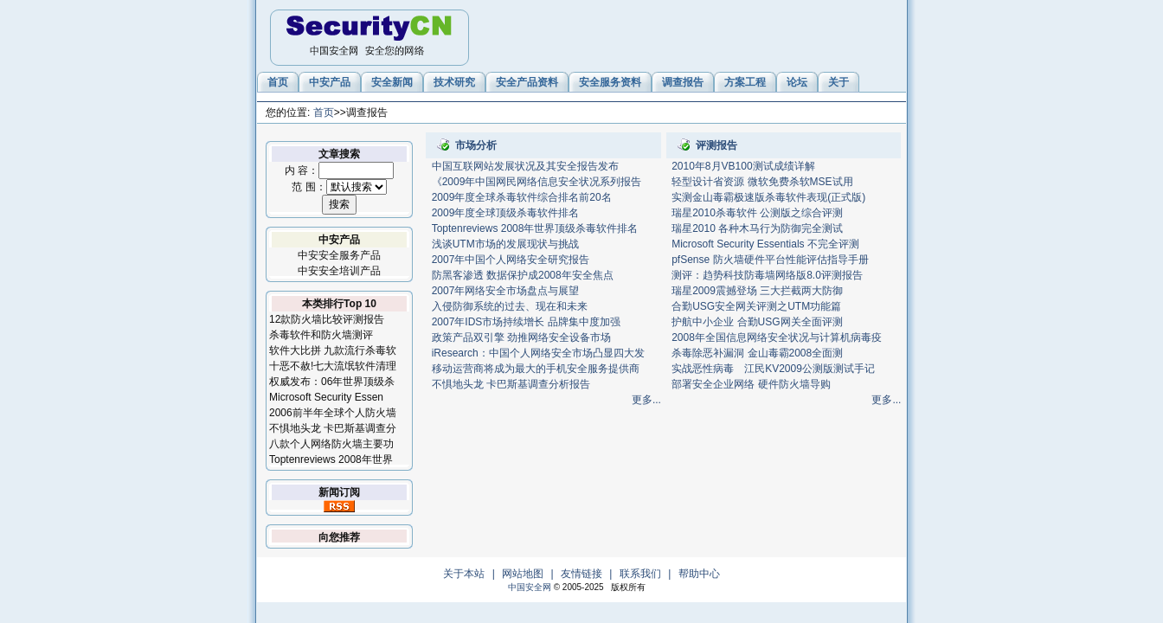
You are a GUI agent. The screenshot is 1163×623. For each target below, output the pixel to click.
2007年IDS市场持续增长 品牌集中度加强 (526, 322)
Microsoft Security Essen (326, 397)
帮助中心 (699, 574)
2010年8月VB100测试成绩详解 (742, 166)
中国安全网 (529, 587)
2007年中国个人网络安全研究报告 (511, 260)
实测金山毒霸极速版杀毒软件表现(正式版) (768, 197)
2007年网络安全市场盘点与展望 (506, 291)
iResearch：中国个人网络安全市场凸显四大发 (538, 353)
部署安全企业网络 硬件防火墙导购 (750, 384)
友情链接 (581, 574)
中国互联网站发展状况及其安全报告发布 (525, 166)
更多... (646, 400)
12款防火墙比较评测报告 (326, 319)
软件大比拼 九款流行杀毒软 (332, 350)
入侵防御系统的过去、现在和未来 (510, 306)
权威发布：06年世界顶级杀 (332, 382)
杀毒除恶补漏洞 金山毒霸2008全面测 (757, 353)
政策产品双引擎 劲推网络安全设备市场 (521, 337)
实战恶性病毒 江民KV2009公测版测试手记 (773, 369)
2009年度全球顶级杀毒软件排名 (506, 213)
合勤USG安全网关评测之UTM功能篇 (756, 306)
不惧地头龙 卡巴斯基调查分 (332, 428)
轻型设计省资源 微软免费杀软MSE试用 (761, 182)
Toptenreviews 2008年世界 (331, 459)
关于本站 (464, 574)
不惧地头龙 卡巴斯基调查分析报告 (511, 384)
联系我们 (640, 574)
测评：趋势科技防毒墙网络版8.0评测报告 (767, 275)
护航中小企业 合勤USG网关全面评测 (756, 322)
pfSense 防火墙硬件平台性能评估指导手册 (769, 260)
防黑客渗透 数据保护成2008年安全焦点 (523, 275)
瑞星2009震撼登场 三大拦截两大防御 (757, 291)
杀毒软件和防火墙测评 (321, 335)
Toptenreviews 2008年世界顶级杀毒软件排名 (535, 228)
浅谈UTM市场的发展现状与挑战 (505, 244)
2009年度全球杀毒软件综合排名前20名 (522, 197)
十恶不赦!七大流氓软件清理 (332, 366)
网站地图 (522, 574)
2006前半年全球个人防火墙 (332, 413)
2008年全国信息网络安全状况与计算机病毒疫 (776, 337)
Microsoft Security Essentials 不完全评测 (765, 244)
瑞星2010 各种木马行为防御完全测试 (757, 228)
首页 (323, 112)
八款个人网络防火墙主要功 (331, 444)
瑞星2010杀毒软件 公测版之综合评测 (757, 213)
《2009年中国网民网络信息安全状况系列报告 (537, 182)
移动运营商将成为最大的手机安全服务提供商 (535, 369)
